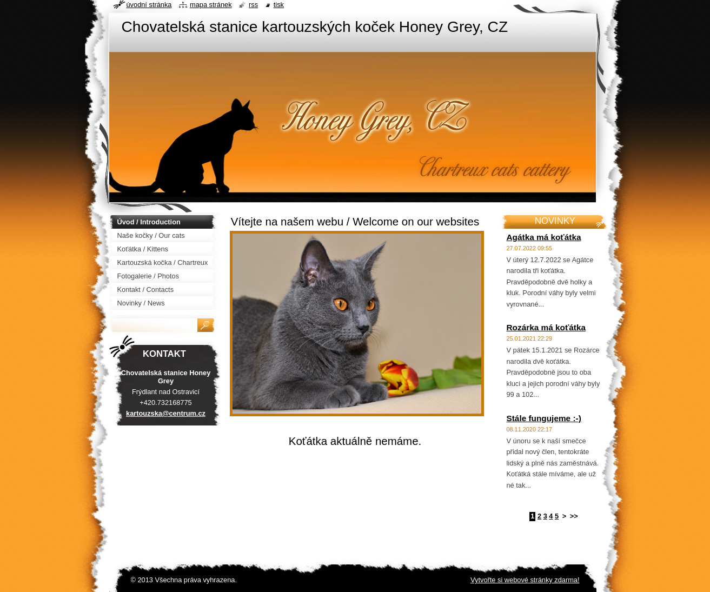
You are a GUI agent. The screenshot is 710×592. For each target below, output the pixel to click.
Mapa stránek (211, 5)
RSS (253, 5)
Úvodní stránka (149, 5)
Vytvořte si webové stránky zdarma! (525, 580)
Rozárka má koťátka (546, 327)
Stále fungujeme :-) (544, 418)
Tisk (279, 5)
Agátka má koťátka (544, 237)
